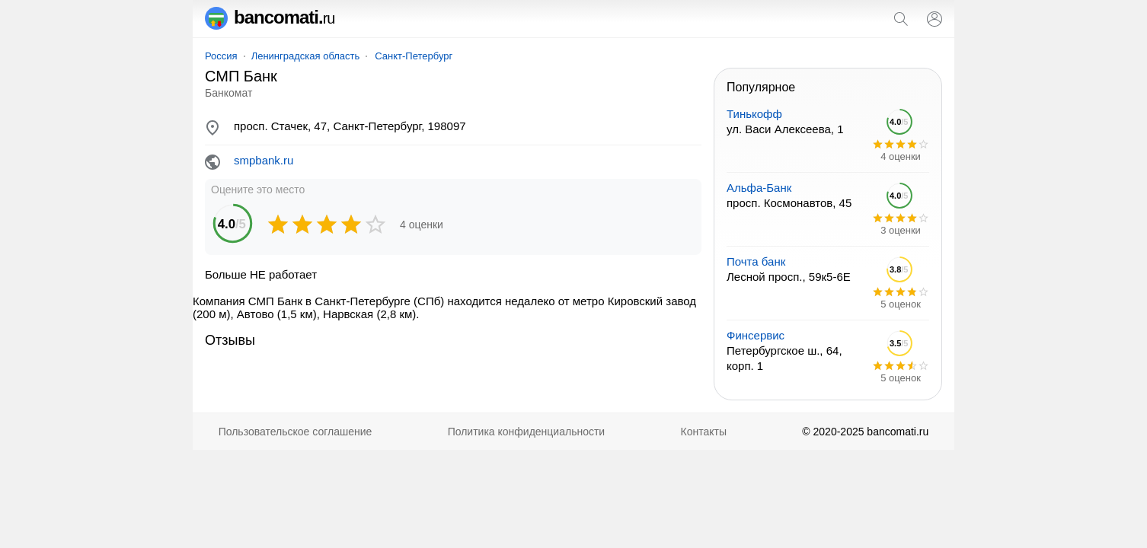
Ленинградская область (305, 56)
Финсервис (755, 335)
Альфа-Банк (759, 187)
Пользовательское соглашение (295, 431)
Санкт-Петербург (413, 56)
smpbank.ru (263, 160)
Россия (221, 56)
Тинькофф (754, 113)
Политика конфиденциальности (526, 431)
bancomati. (270, 17)
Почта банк (756, 261)
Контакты (704, 431)
